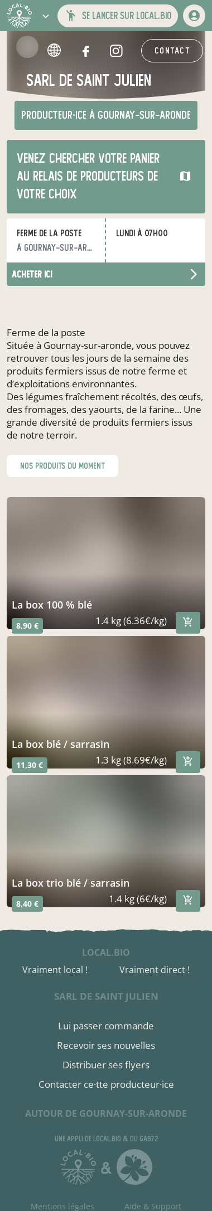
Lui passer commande (106, 1025)
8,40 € (27, 903)
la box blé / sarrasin (60, 744)
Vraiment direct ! (154, 970)
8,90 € (27, 625)
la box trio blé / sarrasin (70, 882)
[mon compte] (194, 15)
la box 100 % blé (52, 604)
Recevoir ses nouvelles (106, 1045)
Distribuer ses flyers (106, 1064)
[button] (46, 15)
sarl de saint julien (106, 996)
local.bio (106, 952)
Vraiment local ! (55, 970)
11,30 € (29, 765)
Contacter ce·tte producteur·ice (106, 1084)
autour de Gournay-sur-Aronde (106, 1113)
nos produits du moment (62, 465)
